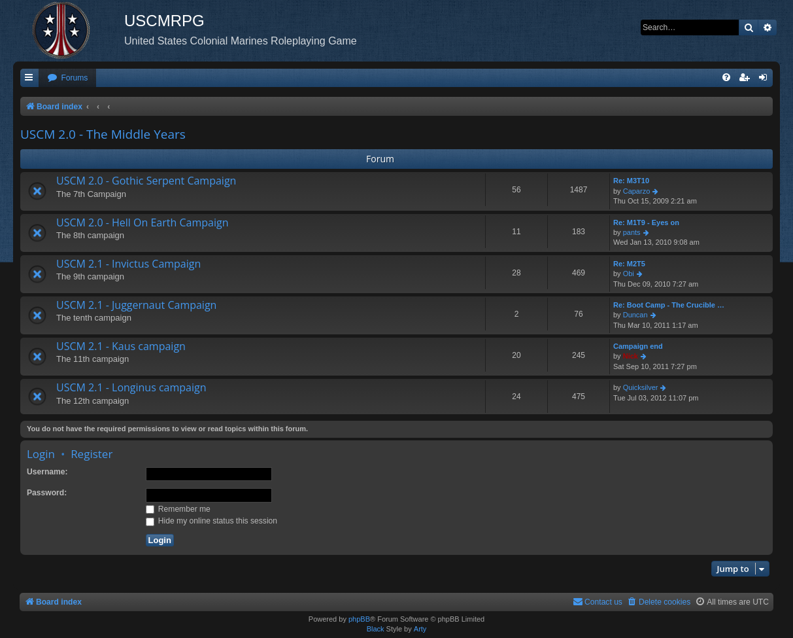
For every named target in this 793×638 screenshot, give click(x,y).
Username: (47, 471)
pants (632, 232)
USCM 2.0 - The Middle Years (103, 134)
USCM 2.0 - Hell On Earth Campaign (142, 222)
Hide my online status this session (212, 520)
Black (375, 629)
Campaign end (638, 346)
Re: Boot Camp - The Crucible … (668, 305)
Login (41, 454)
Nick (630, 356)
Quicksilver (640, 387)
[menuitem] (67, 78)
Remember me (178, 509)
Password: (47, 492)
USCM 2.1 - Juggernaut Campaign (136, 305)
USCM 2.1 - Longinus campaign (131, 387)
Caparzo (636, 191)
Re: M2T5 (629, 264)
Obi (628, 273)
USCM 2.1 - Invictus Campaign (128, 264)
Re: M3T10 (631, 181)
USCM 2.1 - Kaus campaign (121, 346)
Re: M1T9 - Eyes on (646, 222)
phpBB (359, 619)
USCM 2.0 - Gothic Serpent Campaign (146, 180)
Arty (420, 629)
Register (91, 454)
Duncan (635, 315)
